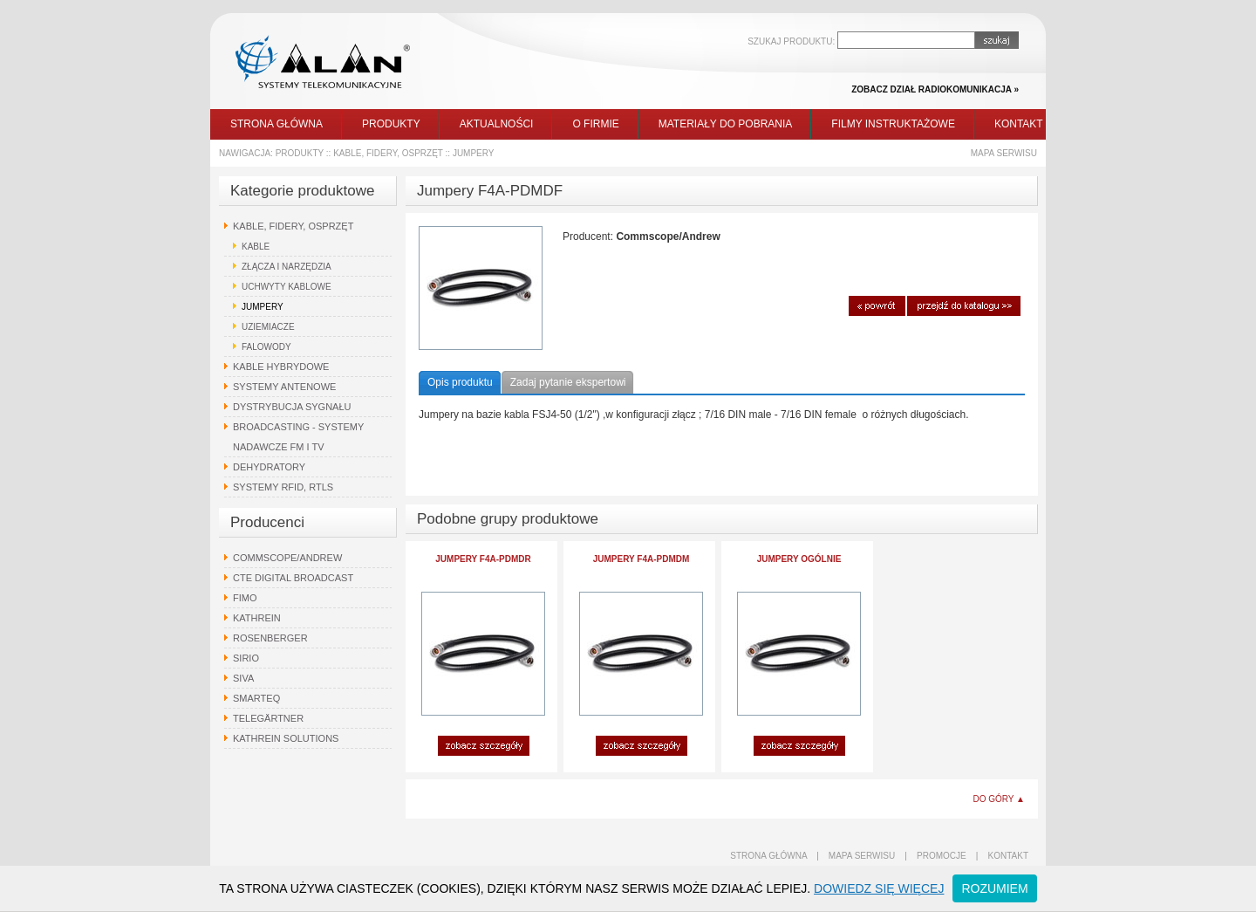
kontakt (1008, 856)
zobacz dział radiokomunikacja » (935, 89)
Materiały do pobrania (726, 124)
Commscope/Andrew (287, 557)
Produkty (391, 124)
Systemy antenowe (284, 386)
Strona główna (276, 124)
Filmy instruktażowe (893, 124)
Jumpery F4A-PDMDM (641, 559)
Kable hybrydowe (281, 366)
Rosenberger (270, 638)
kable (256, 246)
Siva (243, 678)
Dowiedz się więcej (879, 888)
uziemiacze (268, 327)
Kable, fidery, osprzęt (388, 153)
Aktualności (497, 124)
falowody (266, 347)
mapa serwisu (862, 856)
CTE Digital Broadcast (293, 578)
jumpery (474, 153)
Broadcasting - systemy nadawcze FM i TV (298, 437)
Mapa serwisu (1004, 153)
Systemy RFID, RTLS (283, 487)
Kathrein (257, 618)
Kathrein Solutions (285, 738)
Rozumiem (994, 888)
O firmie (595, 124)
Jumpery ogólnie (799, 559)
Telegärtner (268, 718)
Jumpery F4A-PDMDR (482, 559)
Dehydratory (269, 467)
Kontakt (1018, 124)
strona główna (768, 856)
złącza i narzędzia (286, 266)
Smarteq (256, 698)
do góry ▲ (999, 799)
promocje (941, 856)
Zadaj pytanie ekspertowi (568, 382)
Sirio (246, 658)
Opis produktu (460, 382)
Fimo (245, 598)
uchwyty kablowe (286, 286)
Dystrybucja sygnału (292, 406)
